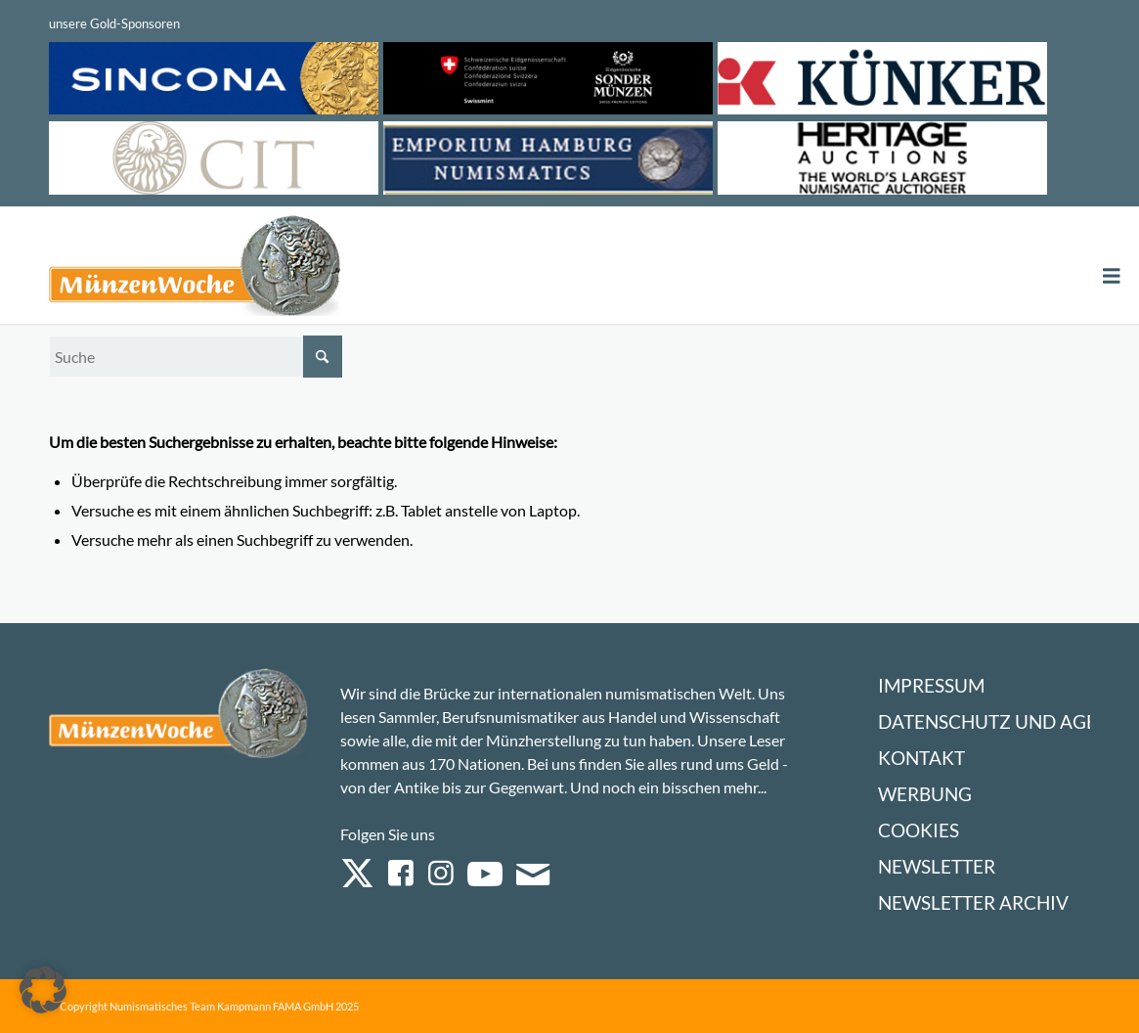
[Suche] (195, 357)
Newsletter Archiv (973, 902)
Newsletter (936, 866)
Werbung (925, 794)
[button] (43, 990)
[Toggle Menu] (1111, 276)
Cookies (918, 830)
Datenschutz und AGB (988, 721)
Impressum (931, 685)
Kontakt (921, 757)
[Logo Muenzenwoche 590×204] (195, 269)
